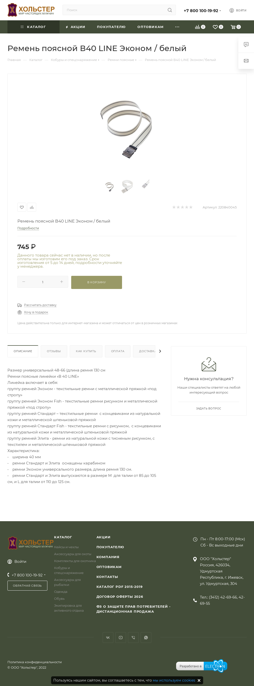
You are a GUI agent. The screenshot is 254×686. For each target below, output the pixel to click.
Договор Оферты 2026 (119, 597)
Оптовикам (109, 567)
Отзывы (54, 351)
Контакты (107, 577)
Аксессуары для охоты (72, 554)
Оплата (118, 351)
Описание (23, 351)
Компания (108, 557)
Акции (103, 537)
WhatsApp (146, 637)
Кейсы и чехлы (66, 547)
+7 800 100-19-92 (201, 10)
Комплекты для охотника (75, 561)
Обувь (59, 598)
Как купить (86, 351)
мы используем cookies (174, 680)
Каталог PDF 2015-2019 (119, 587)
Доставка (148, 351)
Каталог (63, 537)
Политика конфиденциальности (34, 662)
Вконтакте (108, 637)
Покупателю (110, 547)
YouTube (120, 637)
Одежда (60, 592)
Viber (133, 637)
